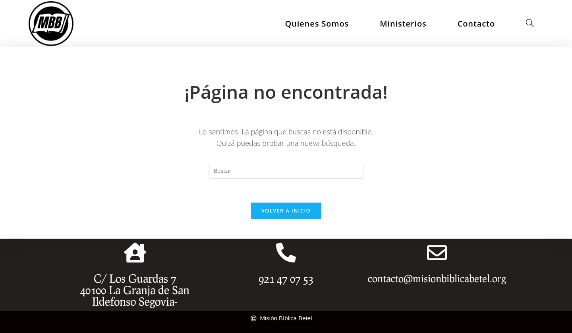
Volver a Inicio (286, 210)
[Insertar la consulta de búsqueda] (286, 171)
